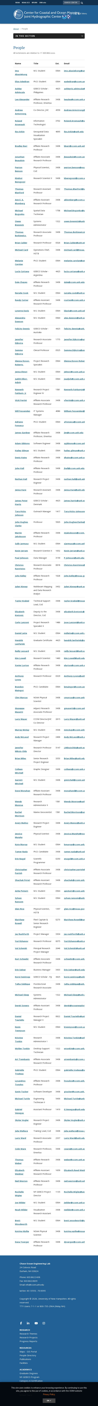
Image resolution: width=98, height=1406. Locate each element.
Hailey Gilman (22, 450)
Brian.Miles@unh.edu (74, 758)
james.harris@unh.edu (75, 500)
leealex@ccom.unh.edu (76, 99)
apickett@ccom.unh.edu (76, 891)
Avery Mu (19, 823)
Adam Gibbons (22, 443)
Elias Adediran (22, 81)
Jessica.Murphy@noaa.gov (77, 833)
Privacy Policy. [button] (49, 1394)
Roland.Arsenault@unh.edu (78, 121)
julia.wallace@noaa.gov (76, 1131)
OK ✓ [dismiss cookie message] (49, 1400)
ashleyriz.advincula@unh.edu (78, 88)
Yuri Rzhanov (21, 941)
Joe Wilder (20, 1202)
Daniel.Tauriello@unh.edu (77, 1016)
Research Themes (28, 1333)
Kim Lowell (20, 658)
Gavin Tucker (21, 1091)
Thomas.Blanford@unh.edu (78, 189)
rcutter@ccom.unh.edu (76, 300)
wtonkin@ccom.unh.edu (76, 1048)
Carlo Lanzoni (22, 622)
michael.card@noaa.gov (76, 250)
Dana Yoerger (22, 1242)
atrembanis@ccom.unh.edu (78, 1059)
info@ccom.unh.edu (35, 1284)
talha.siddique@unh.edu (76, 984)
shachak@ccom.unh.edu (76, 880)
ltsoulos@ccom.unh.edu (76, 1081)
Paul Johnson (21, 558)
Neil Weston (21, 1181)
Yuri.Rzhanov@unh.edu (75, 941)
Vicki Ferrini (21, 400)
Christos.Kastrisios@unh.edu (78, 565)
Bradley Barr (21, 146)
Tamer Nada (21, 851)
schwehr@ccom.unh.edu (76, 959)
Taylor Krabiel (22, 601)
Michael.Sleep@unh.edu (76, 994)
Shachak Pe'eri (22, 880)
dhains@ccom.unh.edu (75, 457)
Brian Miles (20, 758)
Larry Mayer (21, 719)
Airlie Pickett (21, 891)
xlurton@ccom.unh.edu (76, 665)
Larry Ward (20, 1138)
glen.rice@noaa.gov (74, 909)
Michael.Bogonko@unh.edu (78, 210)
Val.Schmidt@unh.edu (75, 948)
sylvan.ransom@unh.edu (76, 898)
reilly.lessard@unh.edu (75, 651)
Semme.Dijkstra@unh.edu (77, 350)
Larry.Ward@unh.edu (74, 1138)
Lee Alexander (22, 99)
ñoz (26, 823)
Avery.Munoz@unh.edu (75, 823)
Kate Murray (21, 844)
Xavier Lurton (22, 665)
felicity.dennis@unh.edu (76, 328)
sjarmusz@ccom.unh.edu (76, 543)
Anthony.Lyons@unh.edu (76, 676)
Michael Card (21, 250)
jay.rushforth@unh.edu (76, 934)
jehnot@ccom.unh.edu (75, 371)
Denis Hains (21, 457)
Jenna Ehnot (21, 371)
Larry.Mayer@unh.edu (75, 719)
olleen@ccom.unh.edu (76, 769)
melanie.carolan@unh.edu (77, 260)
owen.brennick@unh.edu (76, 221)
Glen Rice (19, 909)
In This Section (25, 36)
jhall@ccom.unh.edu (74, 468)
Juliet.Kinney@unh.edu (75, 586)
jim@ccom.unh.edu (73, 432)
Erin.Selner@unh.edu (74, 969)
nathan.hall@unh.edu (75, 479)
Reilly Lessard (22, 651)
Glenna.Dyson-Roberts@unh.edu (80, 361)
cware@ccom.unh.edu (75, 1149)
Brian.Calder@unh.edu (75, 242)
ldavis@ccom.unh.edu (75, 310)
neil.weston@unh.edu (75, 1181)
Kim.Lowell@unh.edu (74, 658)
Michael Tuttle (22, 1098)
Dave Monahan (22, 790)
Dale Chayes (21, 282)
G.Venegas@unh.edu (74, 1109)
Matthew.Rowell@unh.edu (77, 919)
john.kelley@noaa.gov (75, 575)
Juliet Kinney (21, 586)
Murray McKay (22, 730)
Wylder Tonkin (22, 1048)
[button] (82, 13)
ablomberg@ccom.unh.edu (77, 199)
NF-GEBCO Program (29, 1377)
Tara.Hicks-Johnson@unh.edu (79, 511)
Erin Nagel (20, 858)
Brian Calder (21, 242)
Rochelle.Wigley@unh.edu (77, 1191)
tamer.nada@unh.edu (75, 851)
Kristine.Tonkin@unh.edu (77, 1037)
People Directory (28, 1355)
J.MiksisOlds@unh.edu (75, 747)
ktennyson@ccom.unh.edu (77, 1027)
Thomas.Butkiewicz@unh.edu (79, 232)
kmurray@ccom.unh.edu (76, 844)
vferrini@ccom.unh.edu (76, 400)
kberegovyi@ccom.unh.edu (78, 178)
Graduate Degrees (29, 1373)
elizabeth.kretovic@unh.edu (78, 611)
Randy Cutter (21, 300)
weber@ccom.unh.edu (75, 1159)
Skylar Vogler (22, 1120)
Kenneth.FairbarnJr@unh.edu (78, 389)
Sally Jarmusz (22, 543)
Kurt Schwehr (22, 959)
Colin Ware (20, 1149)
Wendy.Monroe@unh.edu (76, 801)
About (16, 28)
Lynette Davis (22, 310)
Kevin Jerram (21, 550)
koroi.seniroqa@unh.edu (76, 977)
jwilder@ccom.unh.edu (75, 1202)
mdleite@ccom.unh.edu (76, 633)
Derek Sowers (22, 1005)
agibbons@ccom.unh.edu (77, 443)
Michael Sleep (22, 994)
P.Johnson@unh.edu (74, 558)
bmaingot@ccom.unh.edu (77, 686)
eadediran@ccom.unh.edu (77, 81)
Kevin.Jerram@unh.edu (75, 550)
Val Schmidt (21, 948)
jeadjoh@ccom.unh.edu (76, 379)
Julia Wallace (21, 1131)
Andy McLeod (22, 737)
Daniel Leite (21, 633)
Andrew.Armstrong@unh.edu (79, 110)
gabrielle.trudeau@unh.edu (78, 1070)
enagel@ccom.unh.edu (75, 858)
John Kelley (20, 575)
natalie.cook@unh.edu (75, 293)
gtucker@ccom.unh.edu (76, 1091)
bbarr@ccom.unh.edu (75, 146)
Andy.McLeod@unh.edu (76, 737)
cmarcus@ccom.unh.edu (76, 697)
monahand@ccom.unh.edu (77, 790)
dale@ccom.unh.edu (74, 282)
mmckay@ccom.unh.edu (76, 730)
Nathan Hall (21, 479)
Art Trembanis (22, 1059)
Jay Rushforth (22, 934)
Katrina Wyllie (22, 1231)
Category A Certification (31, 1380)
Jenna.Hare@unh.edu (74, 490)
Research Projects (29, 1337)
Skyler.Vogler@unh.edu (76, 1120)
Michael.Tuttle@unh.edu (76, 1098)
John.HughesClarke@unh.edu (79, 522)
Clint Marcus (21, 697)
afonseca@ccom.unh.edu (77, 422)
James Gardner (22, 432)
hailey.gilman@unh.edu (76, 450)
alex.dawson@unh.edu (75, 318)
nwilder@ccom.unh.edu (76, 1209)
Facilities (24, 1362)
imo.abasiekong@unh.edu (77, 70)
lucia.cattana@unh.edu (76, 271)
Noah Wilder (21, 1209)
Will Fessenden (22, 411)
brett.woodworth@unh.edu (78, 1220)
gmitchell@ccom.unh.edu (77, 780)
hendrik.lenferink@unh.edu (78, 640)
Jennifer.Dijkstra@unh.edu (77, 339)
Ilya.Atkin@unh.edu (74, 131)
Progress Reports (28, 1341)
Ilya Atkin (20, 131)
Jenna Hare (20, 490)
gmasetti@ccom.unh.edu (77, 708)
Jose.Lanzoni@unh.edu (75, 622)
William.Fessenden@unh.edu (78, 411)
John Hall (19, 468)
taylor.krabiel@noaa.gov (76, 601)
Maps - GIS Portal (28, 1351)
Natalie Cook (21, 293)
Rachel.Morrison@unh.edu (77, 812)
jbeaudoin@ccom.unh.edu (77, 156)
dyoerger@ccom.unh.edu (77, 1242)
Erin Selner (20, 969)
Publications (25, 1359)
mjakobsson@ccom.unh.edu (78, 533)
